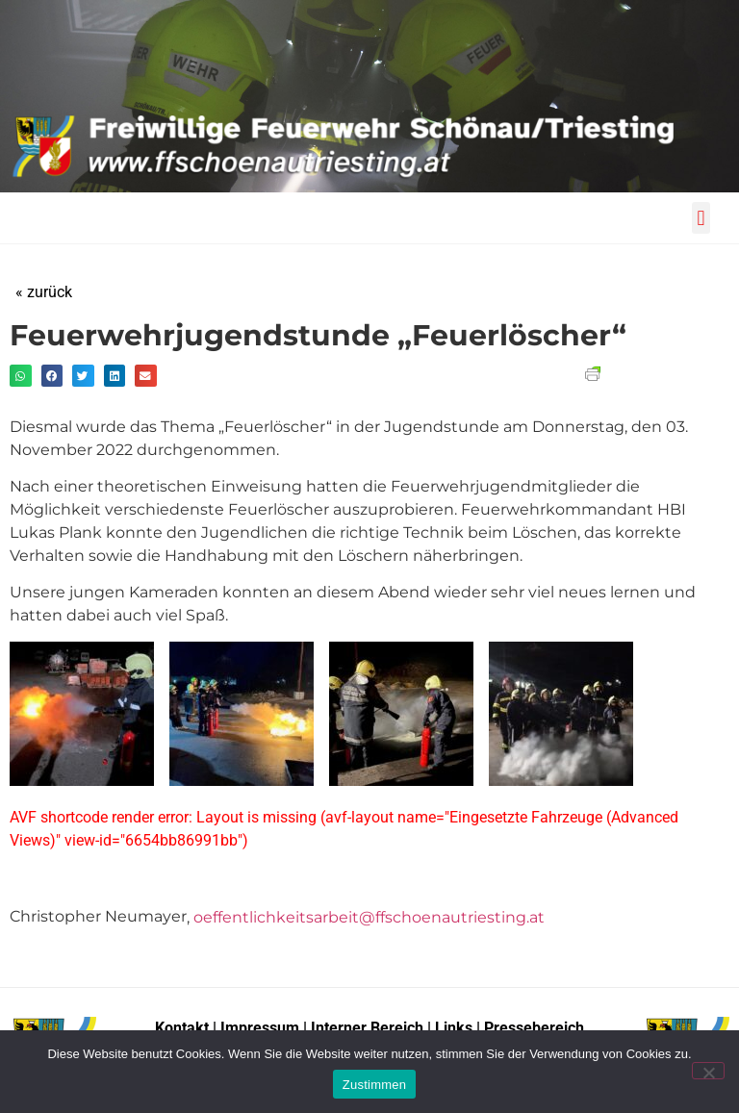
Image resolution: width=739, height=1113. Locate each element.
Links (453, 1028)
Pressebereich (534, 1028)
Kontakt (182, 1028)
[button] (701, 218)
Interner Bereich (367, 1028)
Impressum (261, 1028)
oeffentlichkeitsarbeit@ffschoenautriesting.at (369, 917)
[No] (708, 1070)
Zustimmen (375, 1084)
